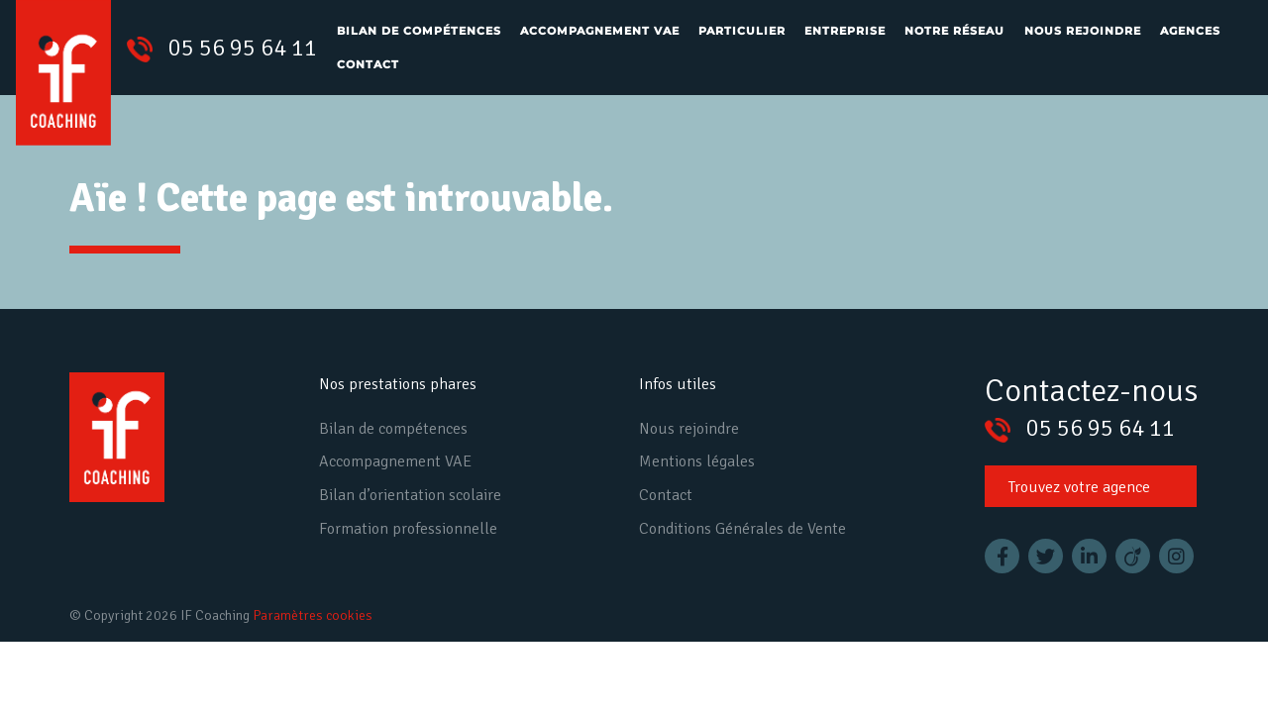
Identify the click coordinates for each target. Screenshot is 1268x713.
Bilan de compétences (419, 31)
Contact (368, 64)
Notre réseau (954, 31)
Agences (1190, 31)
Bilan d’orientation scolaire (410, 495)
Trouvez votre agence (1079, 487)
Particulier (742, 31)
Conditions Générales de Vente (742, 529)
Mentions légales (697, 461)
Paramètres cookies (312, 615)
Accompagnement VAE (600, 31)
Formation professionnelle (408, 529)
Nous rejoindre (1082, 31)
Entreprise (845, 31)
